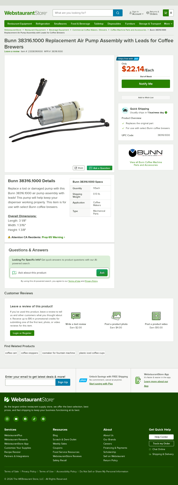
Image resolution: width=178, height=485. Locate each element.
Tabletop (98, 23)
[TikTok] (34, 419)
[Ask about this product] (59, 273)
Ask (102, 272)
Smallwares (60, 23)
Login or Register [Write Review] (22, 333)
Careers (107, 443)
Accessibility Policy (66, 471)
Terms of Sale (11, 471)
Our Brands (109, 439)
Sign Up (63, 382)
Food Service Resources (66, 452)
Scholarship (109, 452)
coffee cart (11, 353)
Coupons (58, 448)
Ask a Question (99, 168)
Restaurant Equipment (19, 23)
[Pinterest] (43, 419)
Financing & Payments (115, 448)
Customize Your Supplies (17, 448)
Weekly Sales (60, 443)
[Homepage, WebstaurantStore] (25, 13)
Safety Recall (60, 460)
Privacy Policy (91, 281)
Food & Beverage (80, 23)
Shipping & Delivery (161, 454)
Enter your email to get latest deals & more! (35, 376)
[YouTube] (16, 419)
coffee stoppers (29, 353)
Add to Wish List (145, 97)
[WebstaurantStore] (47, 399)
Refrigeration (43, 23)
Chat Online (157, 449)
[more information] (166, 112)
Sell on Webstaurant (114, 456)
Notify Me (146, 84)
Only (124, 63)
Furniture (130, 23)
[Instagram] (7, 419)
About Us (108, 435)
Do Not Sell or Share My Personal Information (104, 471)
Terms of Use (74, 281)
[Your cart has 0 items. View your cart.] (168, 12)
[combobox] (83, 12)
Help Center (161, 436)
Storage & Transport (150, 23)
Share (78, 168)
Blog (55, 435)
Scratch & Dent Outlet (64, 439)
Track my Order (161, 443)
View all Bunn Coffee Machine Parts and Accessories (146, 163)
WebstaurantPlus (13, 435)
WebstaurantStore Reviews (67, 456)
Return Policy (110, 460)
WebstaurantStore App (16, 443)
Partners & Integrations (16, 456)
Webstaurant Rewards (16, 439)
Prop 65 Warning (52, 237)
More (168, 23)
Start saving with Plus (101, 383)
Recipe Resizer (12, 452)
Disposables (114, 23)
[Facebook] (25, 419)
